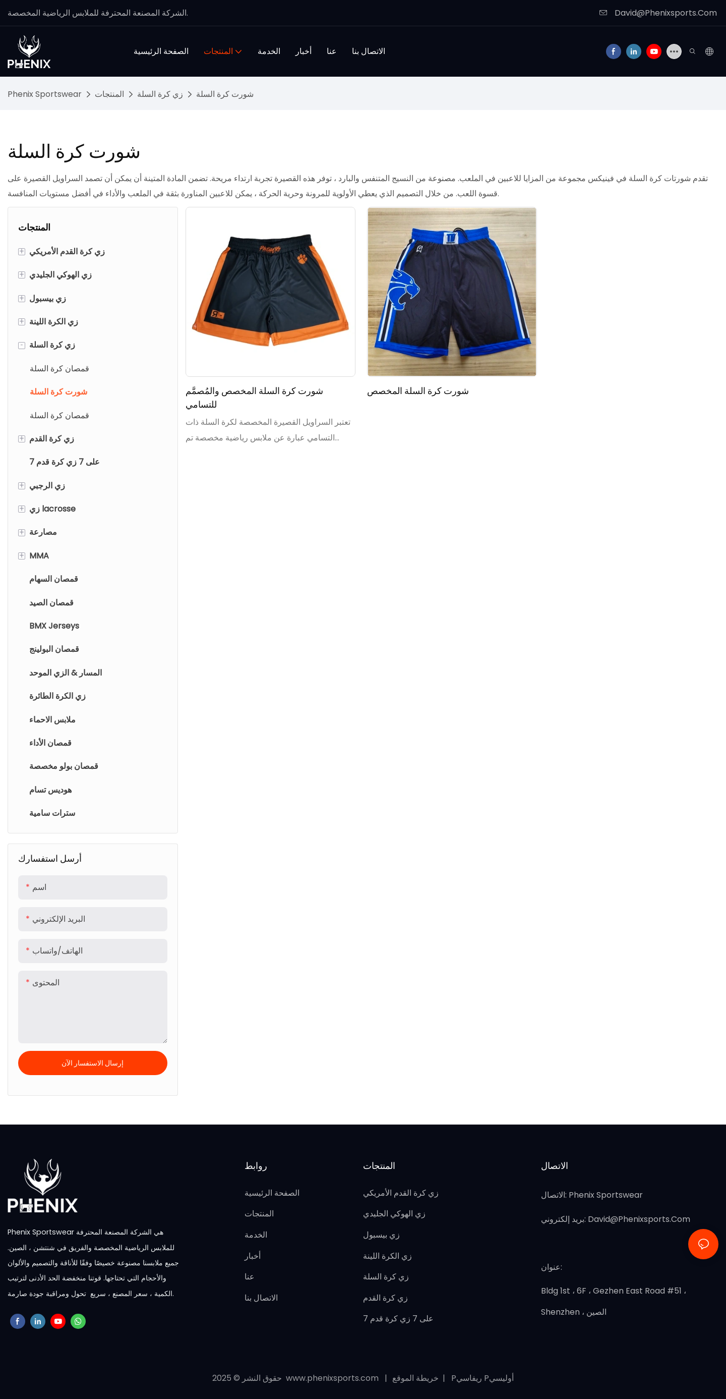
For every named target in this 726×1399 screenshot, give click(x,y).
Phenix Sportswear (45, 94)
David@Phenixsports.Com (658, 13)
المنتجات (109, 94)
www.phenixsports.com (332, 1378)
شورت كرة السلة (225, 94)
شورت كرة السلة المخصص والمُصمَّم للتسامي (254, 397)
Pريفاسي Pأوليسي (481, 1378)
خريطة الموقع (416, 1378)
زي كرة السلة (160, 94)
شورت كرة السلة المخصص (418, 390)
